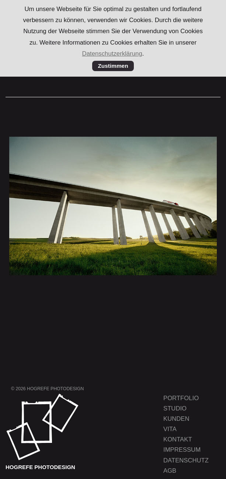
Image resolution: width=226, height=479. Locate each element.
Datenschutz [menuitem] (186, 460)
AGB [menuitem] (169, 470)
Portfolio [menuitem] (181, 398)
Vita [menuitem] (170, 429)
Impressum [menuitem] (182, 449)
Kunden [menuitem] (176, 418)
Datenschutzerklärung (112, 53)
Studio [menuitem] (175, 408)
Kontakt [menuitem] (177, 439)
